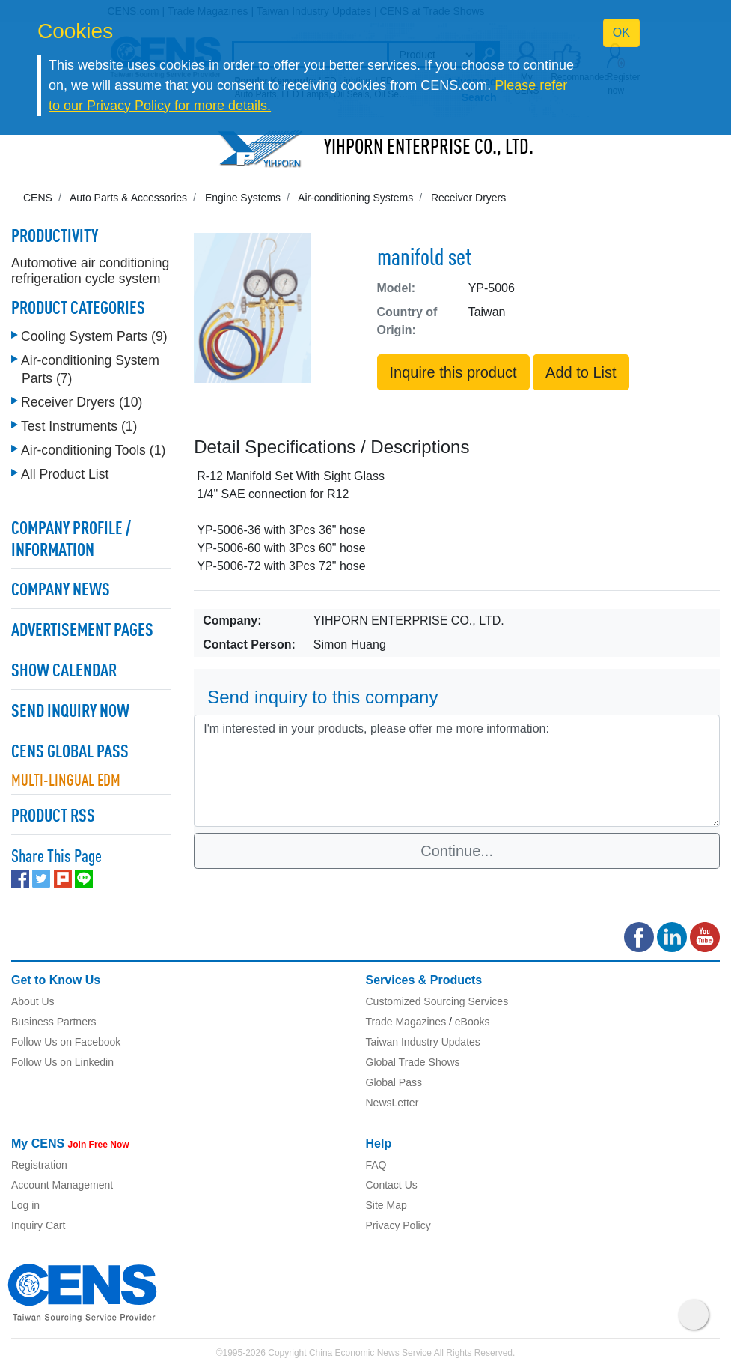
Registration (39, 1165)
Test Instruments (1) (79, 426)
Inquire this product (453, 372)
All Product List (64, 474)
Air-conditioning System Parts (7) (90, 369)
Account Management (62, 1185)
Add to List (581, 372)
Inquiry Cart (38, 1225)
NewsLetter (392, 1103)
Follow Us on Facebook (65, 1042)
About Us (33, 1001)
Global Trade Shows (413, 1062)
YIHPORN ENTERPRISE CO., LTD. (428, 148)
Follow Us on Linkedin (62, 1062)
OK (621, 32)
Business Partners (54, 1022)
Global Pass (394, 1082)
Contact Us (392, 1185)
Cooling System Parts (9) (94, 336)
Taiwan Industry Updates (423, 1042)
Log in (25, 1205)
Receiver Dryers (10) (81, 402)
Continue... (456, 851)
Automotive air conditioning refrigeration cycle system (90, 270)
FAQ (376, 1165)
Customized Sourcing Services (437, 1001)
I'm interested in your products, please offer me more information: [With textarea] (457, 771)
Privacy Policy (398, 1225)
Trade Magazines (406, 1022)
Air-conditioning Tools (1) (93, 450)
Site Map (386, 1205)
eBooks (472, 1022)
